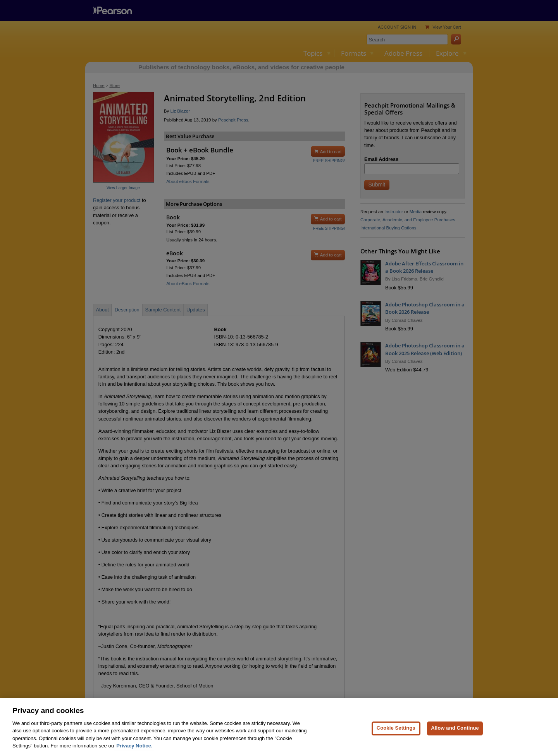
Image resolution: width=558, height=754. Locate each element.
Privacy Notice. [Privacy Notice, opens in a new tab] (134, 749)
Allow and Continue (455, 732)
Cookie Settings (396, 732)
